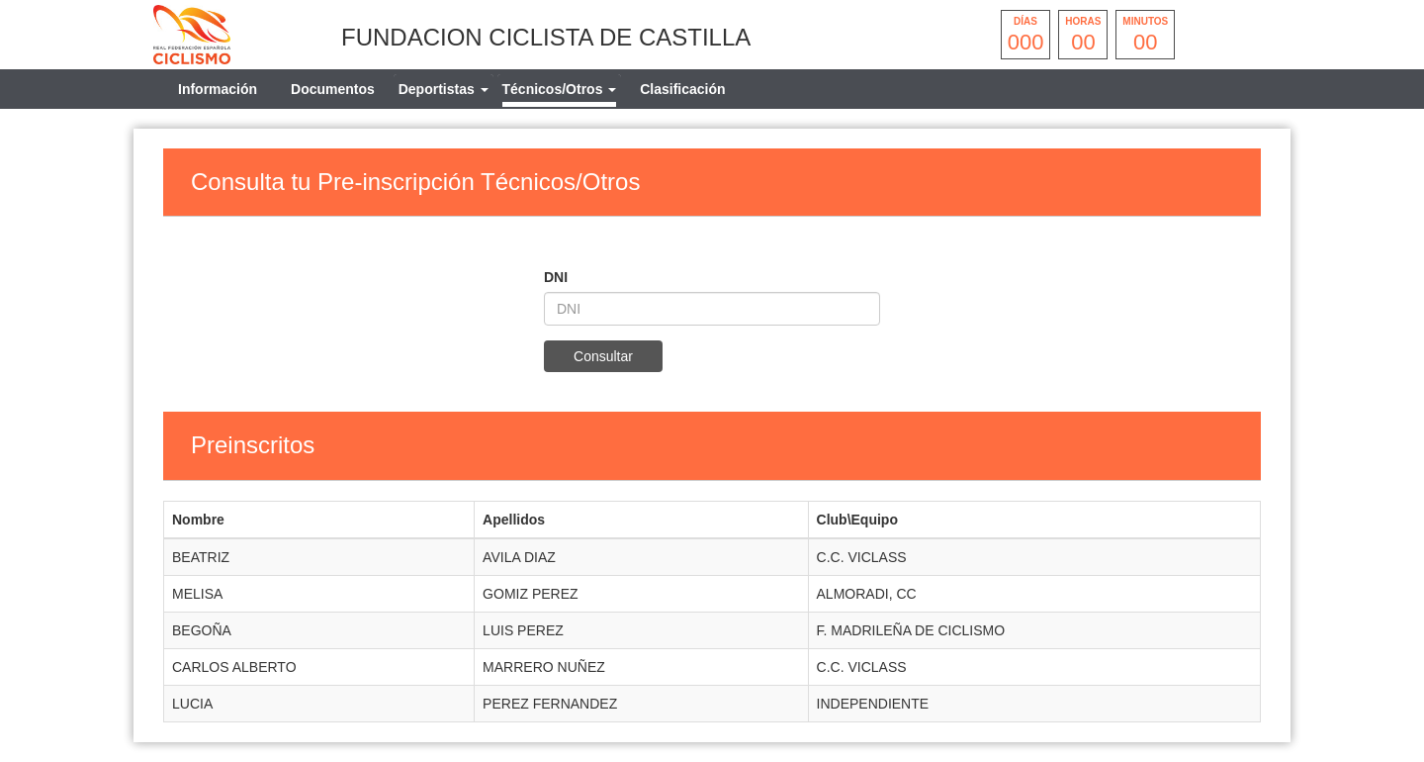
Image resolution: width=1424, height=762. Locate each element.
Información (217, 89)
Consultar (603, 356)
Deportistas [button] (444, 89)
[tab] (443, 89)
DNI (556, 277)
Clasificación (682, 89)
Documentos (333, 89)
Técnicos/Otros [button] (559, 89)
